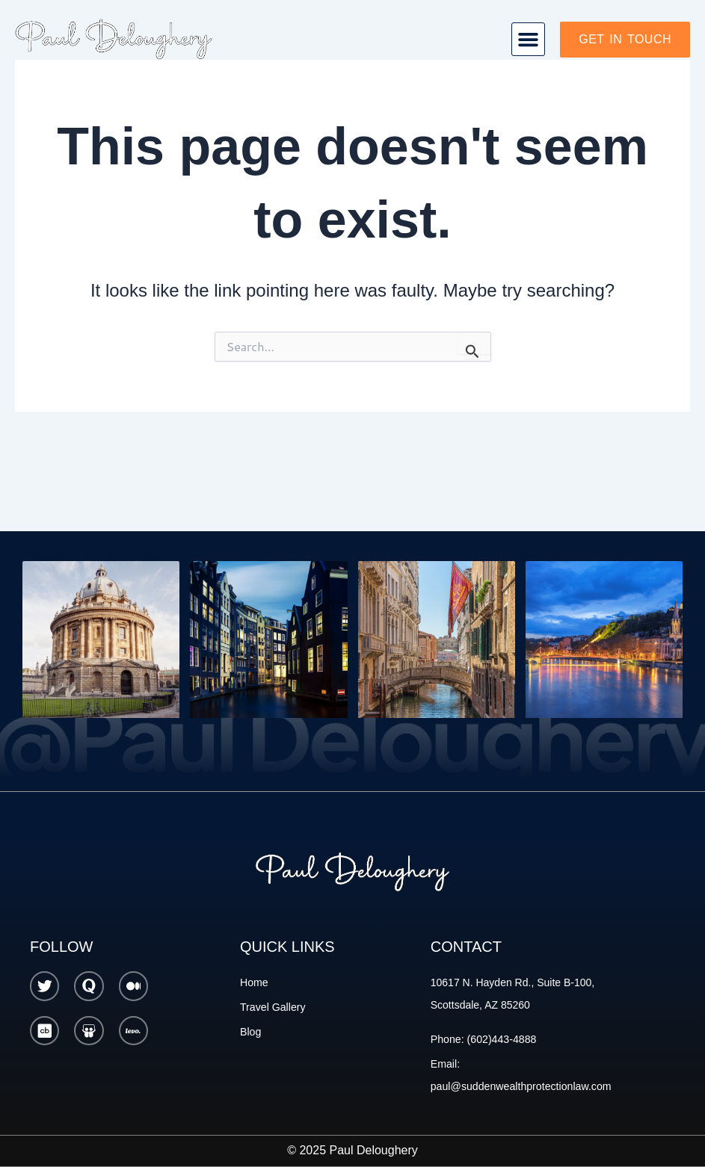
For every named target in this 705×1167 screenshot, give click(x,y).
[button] (528, 39)
